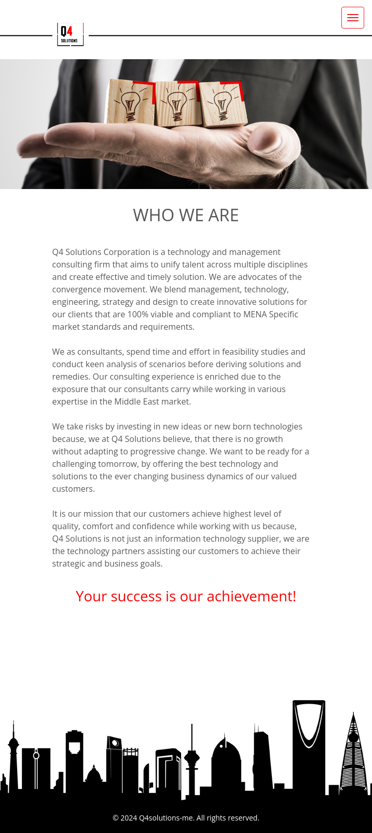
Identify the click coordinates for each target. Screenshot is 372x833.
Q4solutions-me (166, 818)
